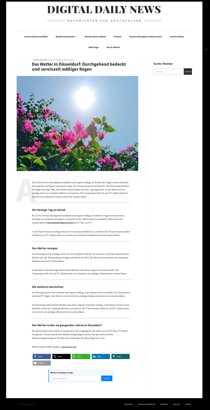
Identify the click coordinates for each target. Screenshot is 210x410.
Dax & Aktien (113, 47)
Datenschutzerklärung (146, 404)
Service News (177, 36)
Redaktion (164, 404)
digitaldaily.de (68, 346)
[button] (42, 356)
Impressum (128, 404)
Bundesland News (66, 36)
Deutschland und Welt (36, 36)
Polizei (117, 36)
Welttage (94, 47)
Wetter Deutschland (95, 36)
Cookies (188, 404)
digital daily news (104, 9)
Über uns (176, 404)
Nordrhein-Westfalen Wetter (58, 60)
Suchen (107, 378)
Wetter (71, 60)
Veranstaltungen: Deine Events (145, 36)
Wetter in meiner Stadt (62, 372)
